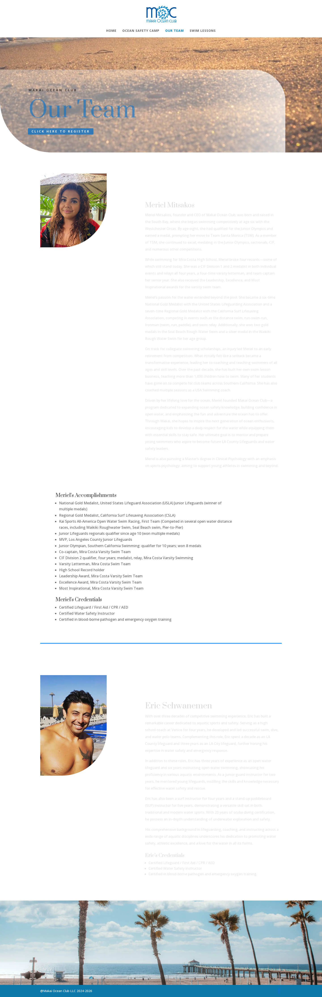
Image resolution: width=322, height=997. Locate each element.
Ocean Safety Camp (140, 31)
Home (111, 31)
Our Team (174, 31)
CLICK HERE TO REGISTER (49, 131)
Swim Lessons (203, 31)
